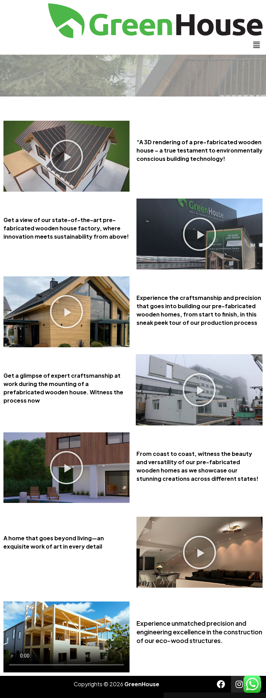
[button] (257, 44)
